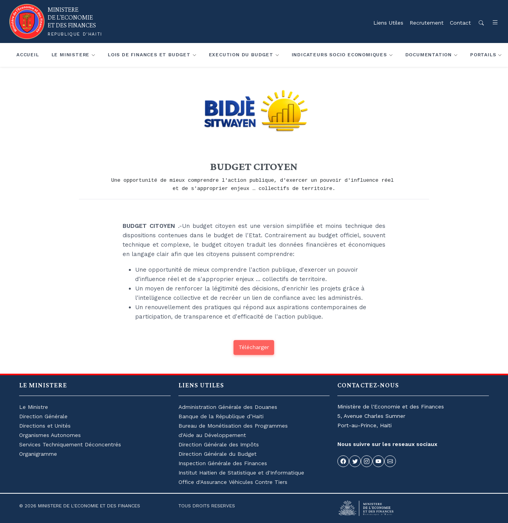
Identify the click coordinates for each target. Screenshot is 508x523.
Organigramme (38, 454)
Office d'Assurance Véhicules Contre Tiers (232, 482)
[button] (491, 23)
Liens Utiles (388, 23)
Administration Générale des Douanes (227, 407)
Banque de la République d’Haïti (221, 416)
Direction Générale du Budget (217, 454)
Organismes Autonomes (50, 435)
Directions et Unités (45, 426)
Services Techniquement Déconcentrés (70, 444)
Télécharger (254, 347)
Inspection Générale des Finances (222, 463)
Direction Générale (43, 416)
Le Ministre (33, 407)
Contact (460, 23)
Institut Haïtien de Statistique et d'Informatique (241, 472)
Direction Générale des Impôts (218, 444)
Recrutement (427, 23)
